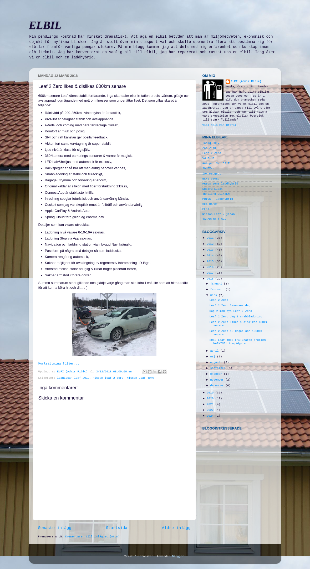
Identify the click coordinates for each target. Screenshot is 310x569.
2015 (211, 261)
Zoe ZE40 (209, 148)
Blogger (178, 556)
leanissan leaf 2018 (73, 378)
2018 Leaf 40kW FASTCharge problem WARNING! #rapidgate (237, 341)
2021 (211, 404)
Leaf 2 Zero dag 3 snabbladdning (235, 316)
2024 (211, 415)
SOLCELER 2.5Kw (214, 219)
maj (213, 356)
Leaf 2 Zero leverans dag (229, 305)
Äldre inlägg (176, 528)
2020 (211, 398)
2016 (211, 267)
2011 (211, 237)
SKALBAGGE (210, 204)
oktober (217, 374)
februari (217, 289)
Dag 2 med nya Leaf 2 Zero (230, 311)
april (215, 350)
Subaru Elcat (212, 189)
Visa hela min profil (219, 125)
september (218, 368)
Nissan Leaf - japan (218, 214)
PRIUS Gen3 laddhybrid (220, 183)
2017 (211, 272)
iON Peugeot (211, 173)
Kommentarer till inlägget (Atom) (92, 536)
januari (217, 283)
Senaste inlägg (55, 528)
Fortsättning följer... (59, 364)
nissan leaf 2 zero (108, 378)
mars (214, 295)
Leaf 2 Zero (211, 153)
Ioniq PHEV (211, 143)
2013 (211, 249)
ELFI (205, 209)
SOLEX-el (209, 168)
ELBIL (45, 25)
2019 (211, 392)
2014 (211, 255)
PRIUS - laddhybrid (217, 199)
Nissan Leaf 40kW (140, 378)
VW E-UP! (209, 158)
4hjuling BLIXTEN (216, 194)
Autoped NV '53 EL (216, 163)
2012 (211, 244)
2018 (211, 278)
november (217, 379)
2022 (211, 410)
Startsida (117, 528)
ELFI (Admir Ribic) (73, 371)
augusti (217, 362)
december (217, 385)
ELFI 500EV (211, 178)
